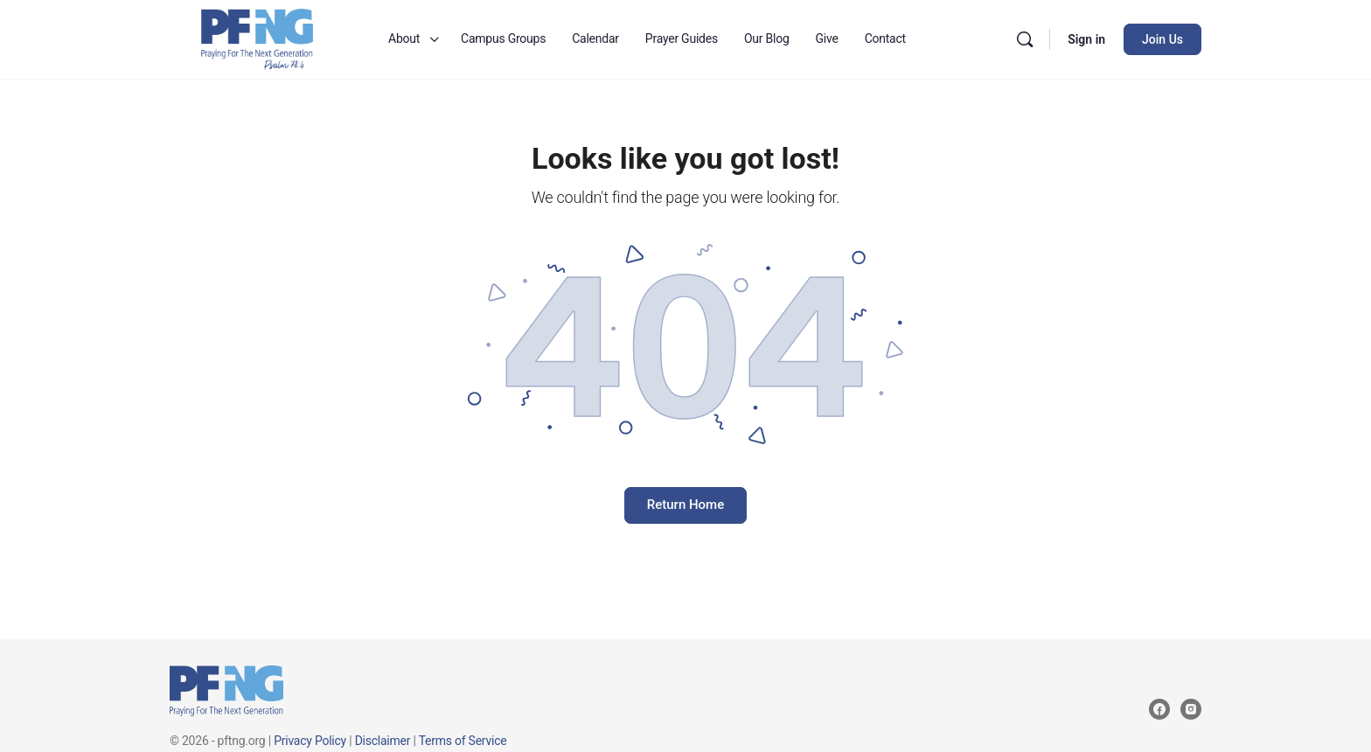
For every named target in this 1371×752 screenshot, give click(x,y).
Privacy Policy (310, 741)
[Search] (1024, 39)
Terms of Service (463, 741)
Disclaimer (383, 741)
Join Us (1162, 39)
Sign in (1086, 39)
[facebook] (1159, 709)
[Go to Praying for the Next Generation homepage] (257, 37)
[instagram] (1190, 709)
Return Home (685, 504)
